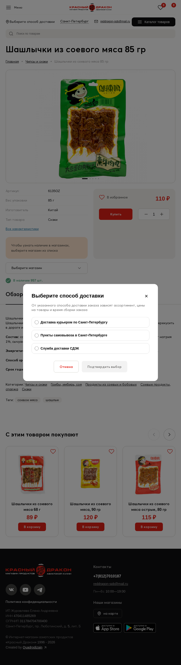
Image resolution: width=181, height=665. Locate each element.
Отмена (66, 367)
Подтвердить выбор (104, 367)
